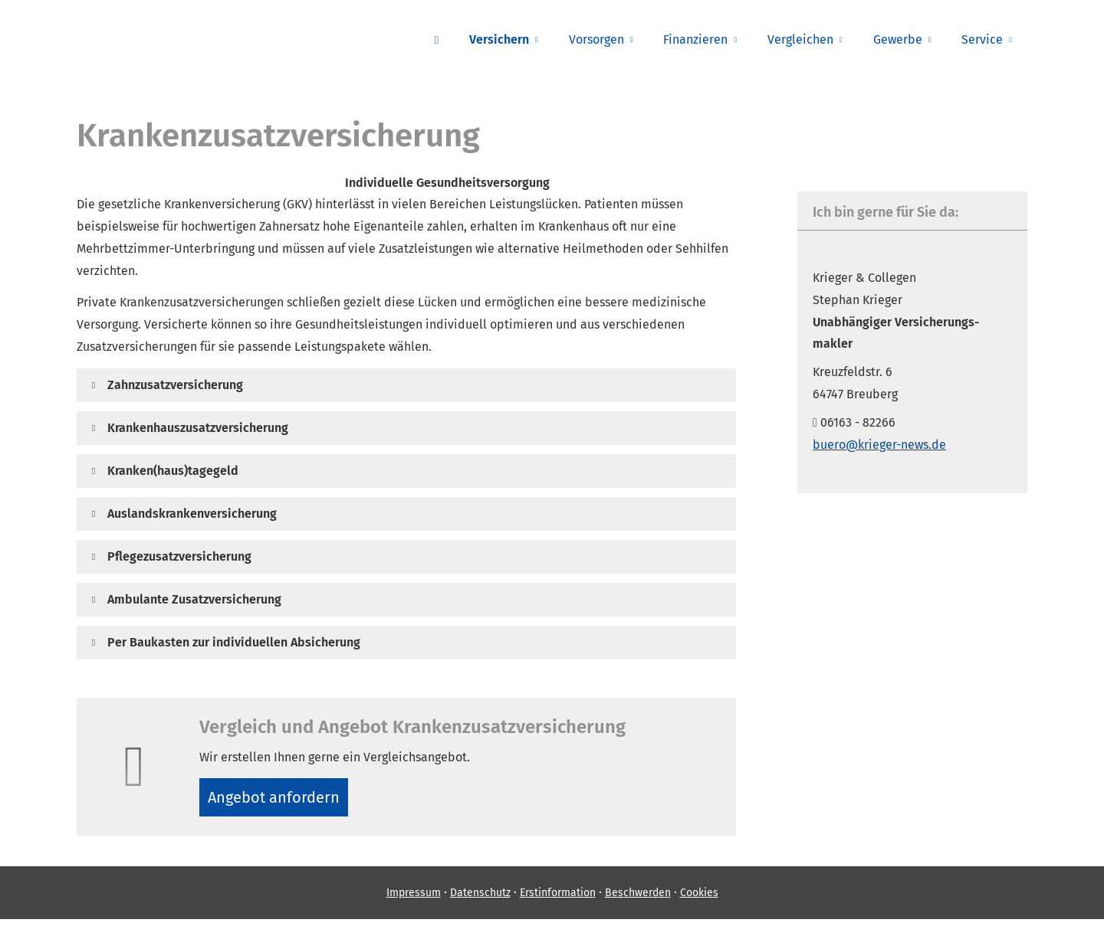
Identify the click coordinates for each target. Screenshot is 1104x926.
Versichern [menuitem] (499, 39)
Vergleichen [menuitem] (800, 39)
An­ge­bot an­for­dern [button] (279, 800)
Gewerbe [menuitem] (897, 39)
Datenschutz (480, 899)
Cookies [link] (699, 899)
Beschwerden (638, 899)
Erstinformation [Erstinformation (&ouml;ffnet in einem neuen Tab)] (558, 899)
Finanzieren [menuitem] (695, 39)
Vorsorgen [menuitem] (596, 39)
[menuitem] (436, 39)
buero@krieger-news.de (879, 444)
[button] (175, 385)
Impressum (413, 899)
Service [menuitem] (982, 39)
